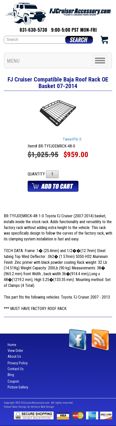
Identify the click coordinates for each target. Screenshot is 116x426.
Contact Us (16, 369)
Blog (11, 375)
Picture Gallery (18, 387)
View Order (15, 351)
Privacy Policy (18, 363)
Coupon (13, 381)
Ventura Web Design (42, 406)
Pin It (77, 139)
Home (12, 345)
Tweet (68, 139)
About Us (14, 356)
